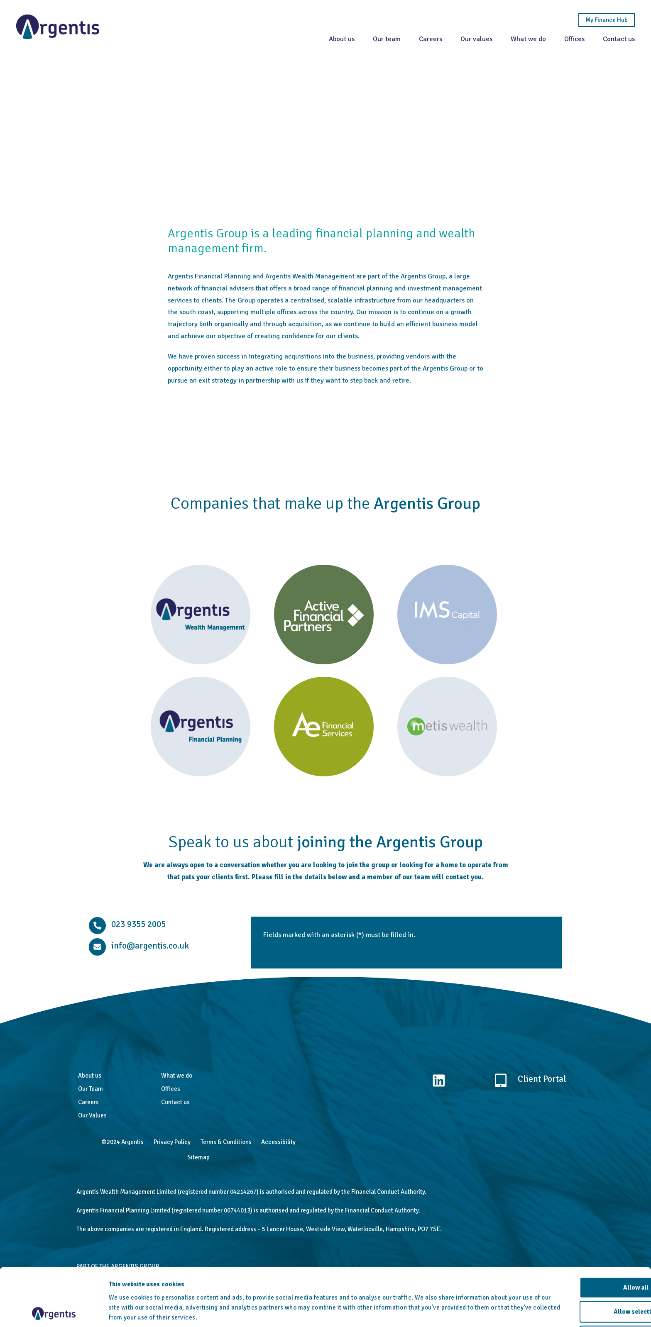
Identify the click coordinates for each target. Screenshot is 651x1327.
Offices (574, 38)
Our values (476, 38)
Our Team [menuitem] (90, 1089)
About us (341, 38)
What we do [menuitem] (176, 1075)
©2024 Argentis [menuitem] (122, 1142)
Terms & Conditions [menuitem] (226, 1142)
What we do (528, 38)
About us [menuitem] (89, 1075)
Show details (432, 1311)
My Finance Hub (606, 20)
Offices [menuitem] (170, 1089)
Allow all (582, 1254)
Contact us (618, 38)
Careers (430, 38)
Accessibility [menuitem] (278, 1142)
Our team (386, 38)
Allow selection (582, 1278)
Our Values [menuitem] (92, 1115)
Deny (582, 1303)
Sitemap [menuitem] (198, 1157)
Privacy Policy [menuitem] (172, 1142)
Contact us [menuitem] (175, 1102)
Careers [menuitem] (88, 1102)
